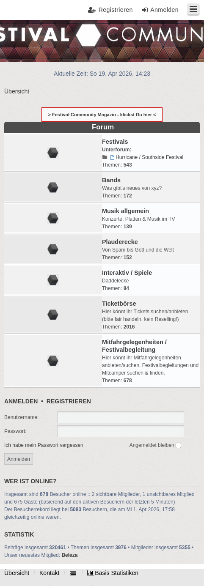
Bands (111, 180)
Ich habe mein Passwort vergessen (43, 445)
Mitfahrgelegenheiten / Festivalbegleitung (134, 346)
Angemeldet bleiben (155, 445)
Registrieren (69, 401)
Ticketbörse (119, 303)
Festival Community (31, 40)
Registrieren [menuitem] (116, 9)
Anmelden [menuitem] (164, 9)
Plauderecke (120, 241)
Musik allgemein (125, 211)
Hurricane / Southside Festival (146, 157)
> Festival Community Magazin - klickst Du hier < (102, 114)
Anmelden (21, 401)
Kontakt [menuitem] (49, 573)
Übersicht (16, 573)
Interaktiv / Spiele (127, 272)
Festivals (115, 141)
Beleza (69, 555)
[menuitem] (112, 573)
